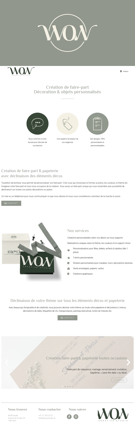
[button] (7, 362)
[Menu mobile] (123, 71)
